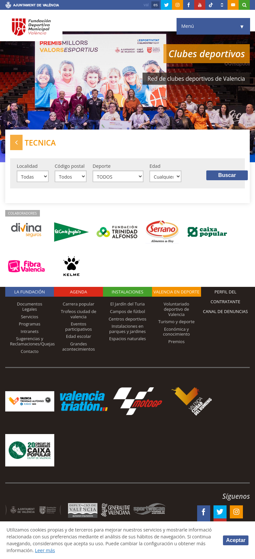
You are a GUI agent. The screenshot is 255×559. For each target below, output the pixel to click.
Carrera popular (78, 304)
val (146, 5)
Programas (29, 324)
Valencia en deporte (176, 292)
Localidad (27, 166)
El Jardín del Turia (127, 304)
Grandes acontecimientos (78, 347)
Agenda (78, 292)
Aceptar (236, 540)
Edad (155, 166)
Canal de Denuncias (225, 312)
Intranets (30, 332)
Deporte (101, 166)
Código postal (69, 166)
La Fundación (29, 292)
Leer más (110, 550)
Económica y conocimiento (176, 332)
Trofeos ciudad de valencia (78, 314)
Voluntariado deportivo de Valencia (176, 310)
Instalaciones (127, 292)
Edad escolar (78, 337)
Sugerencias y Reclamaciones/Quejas (32, 341)
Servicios (29, 317)
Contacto (30, 352)
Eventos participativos (78, 327)
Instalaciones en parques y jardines (127, 329)
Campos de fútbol (127, 312)
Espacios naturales (127, 339)
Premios (176, 342)
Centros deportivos (127, 319)
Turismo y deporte (176, 322)
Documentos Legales (29, 307)
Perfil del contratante (225, 297)
